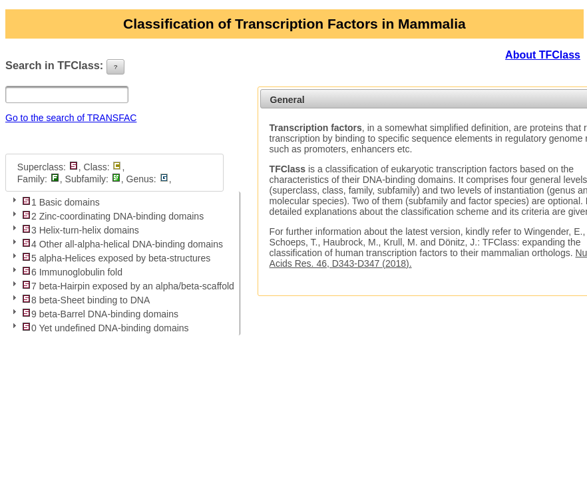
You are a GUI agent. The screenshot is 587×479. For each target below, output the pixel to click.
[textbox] (66, 94)
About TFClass (542, 55)
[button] (115, 67)
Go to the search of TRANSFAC (70, 117)
